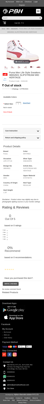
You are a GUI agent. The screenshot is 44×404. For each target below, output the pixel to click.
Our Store (10, 388)
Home (3, 28)
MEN (8, 28)
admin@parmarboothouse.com (18, 385)
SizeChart (26, 103)
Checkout (28, 2)
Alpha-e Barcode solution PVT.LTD (26, 394)
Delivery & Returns (22, 400)
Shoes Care (6, 400)
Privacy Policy (22, 402)
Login (36, 2)
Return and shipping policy (15, 138)
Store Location (9, 398)
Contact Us (19, 398)
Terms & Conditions (35, 400)
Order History (8, 338)
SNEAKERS (14, 28)
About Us (35, 398)
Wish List (19, 2)
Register (22, 5)
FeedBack (27, 398)
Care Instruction (11, 131)
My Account (10, 2)
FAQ (13, 400)
